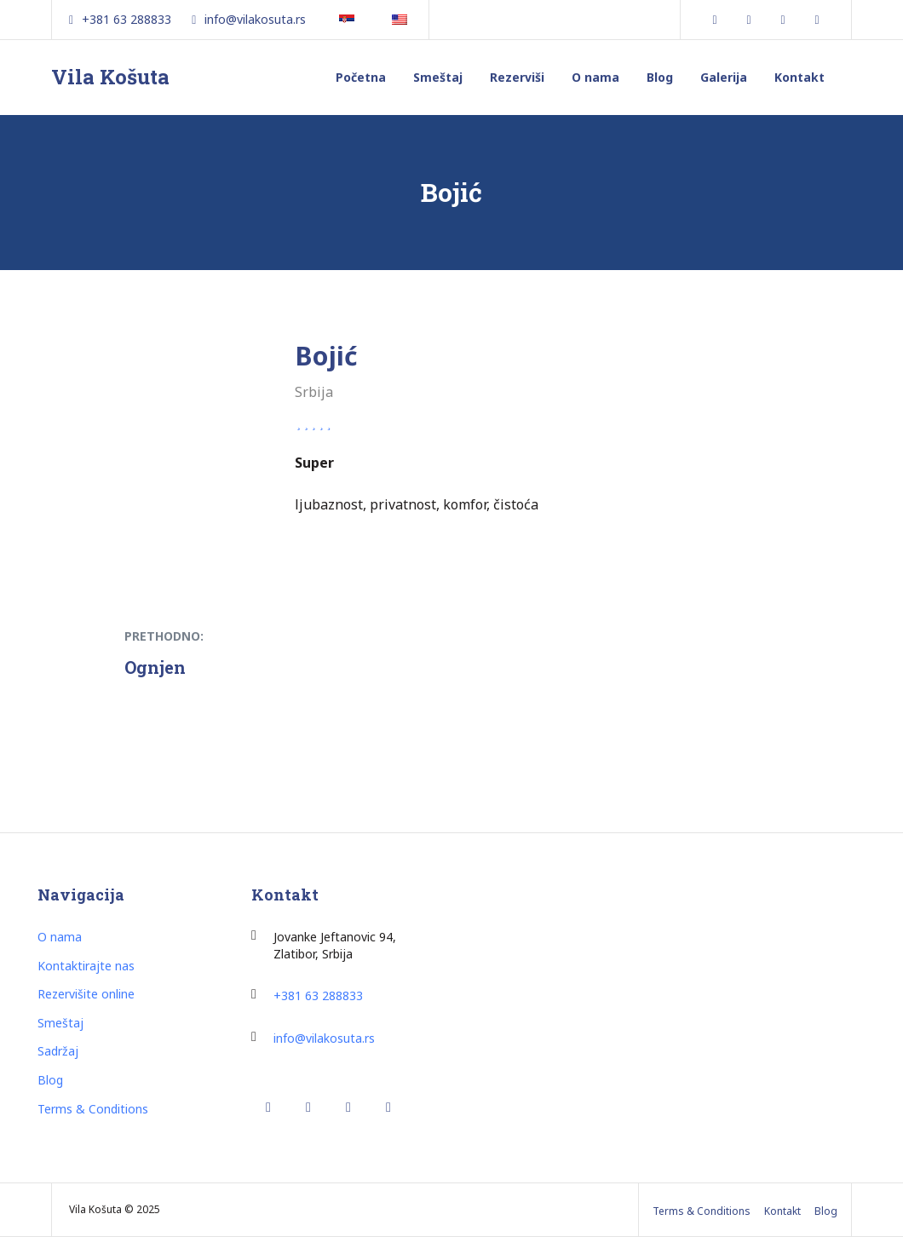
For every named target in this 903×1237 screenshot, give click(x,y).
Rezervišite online (86, 994)
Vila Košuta (110, 76)
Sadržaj (57, 1051)
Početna (361, 77)
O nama (595, 77)
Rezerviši (517, 77)
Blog (660, 77)
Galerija (723, 77)
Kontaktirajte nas (86, 966)
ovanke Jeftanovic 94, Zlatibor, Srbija (334, 945)
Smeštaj (438, 77)
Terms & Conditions (92, 1109)
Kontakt (799, 77)
